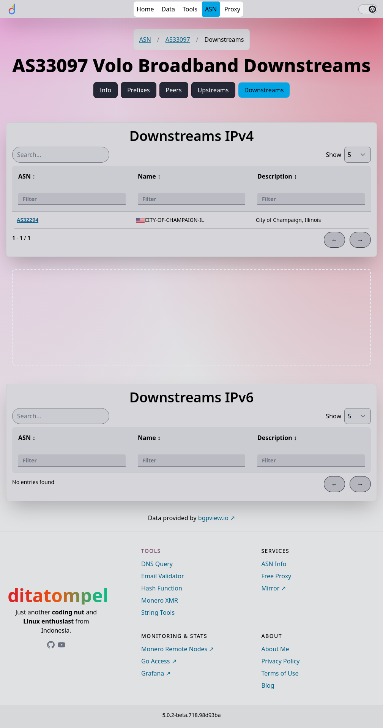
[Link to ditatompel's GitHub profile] (51, 645)
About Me (275, 649)
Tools (190, 9)
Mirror (271, 588)
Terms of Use (280, 673)
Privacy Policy (281, 661)
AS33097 (177, 39)
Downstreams (264, 90)
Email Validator (162, 576)
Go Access (155, 661)
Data (168, 9)
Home (145, 9)
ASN (211, 9)
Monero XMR (159, 600)
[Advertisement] (191, 317)
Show (333, 154)
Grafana (152, 673)
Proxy (232, 9)
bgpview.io (213, 518)
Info (106, 90)
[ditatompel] (12, 9)
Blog (268, 685)
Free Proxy (277, 576)
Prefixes (138, 90)
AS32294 (27, 219)
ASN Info (274, 564)
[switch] (368, 9)
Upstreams (213, 90)
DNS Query (157, 564)
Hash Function (161, 588)
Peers (174, 90)
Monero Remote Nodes (174, 649)
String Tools (158, 612)
